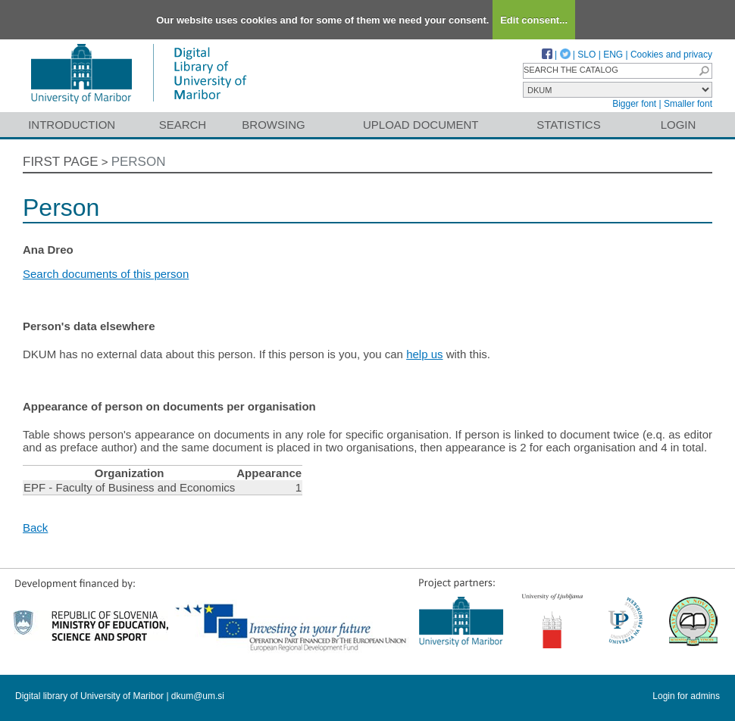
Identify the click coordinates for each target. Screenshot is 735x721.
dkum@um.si (197, 696)
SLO (586, 54)
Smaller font (688, 103)
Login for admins (686, 696)
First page (61, 161)
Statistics (568, 124)
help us (424, 354)
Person (138, 161)
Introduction (71, 124)
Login (678, 124)
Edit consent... (534, 20)
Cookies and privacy (671, 54)
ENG (613, 54)
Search (183, 124)
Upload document (421, 124)
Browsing (273, 124)
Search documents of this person (106, 273)
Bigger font (634, 103)
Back (35, 527)
